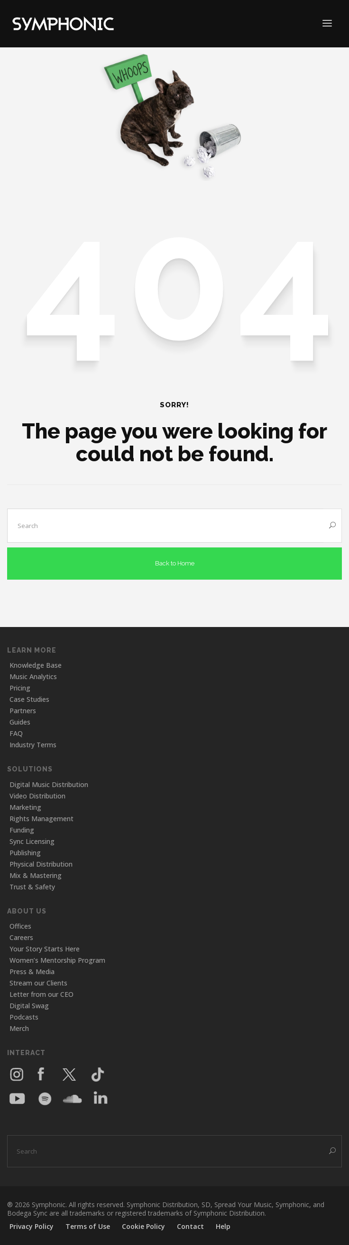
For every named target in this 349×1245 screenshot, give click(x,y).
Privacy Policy (31, 1226)
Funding (21, 829)
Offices (20, 926)
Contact (190, 1226)
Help (223, 1226)
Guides (19, 721)
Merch (19, 1028)
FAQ (16, 733)
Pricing (19, 687)
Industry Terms (32, 744)
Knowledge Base (35, 665)
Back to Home (174, 563)
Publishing (25, 852)
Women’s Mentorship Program (57, 960)
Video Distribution (37, 795)
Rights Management (41, 818)
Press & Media (32, 971)
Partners (22, 710)
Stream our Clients (38, 982)
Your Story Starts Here (44, 948)
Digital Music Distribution (48, 784)
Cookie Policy (143, 1226)
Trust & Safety (32, 886)
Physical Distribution (41, 864)
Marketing (25, 807)
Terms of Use (87, 1226)
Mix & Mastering (35, 875)
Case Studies (29, 699)
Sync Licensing (32, 841)
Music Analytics (33, 676)
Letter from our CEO (41, 994)
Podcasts (23, 1016)
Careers (21, 937)
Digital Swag (29, 1005)
